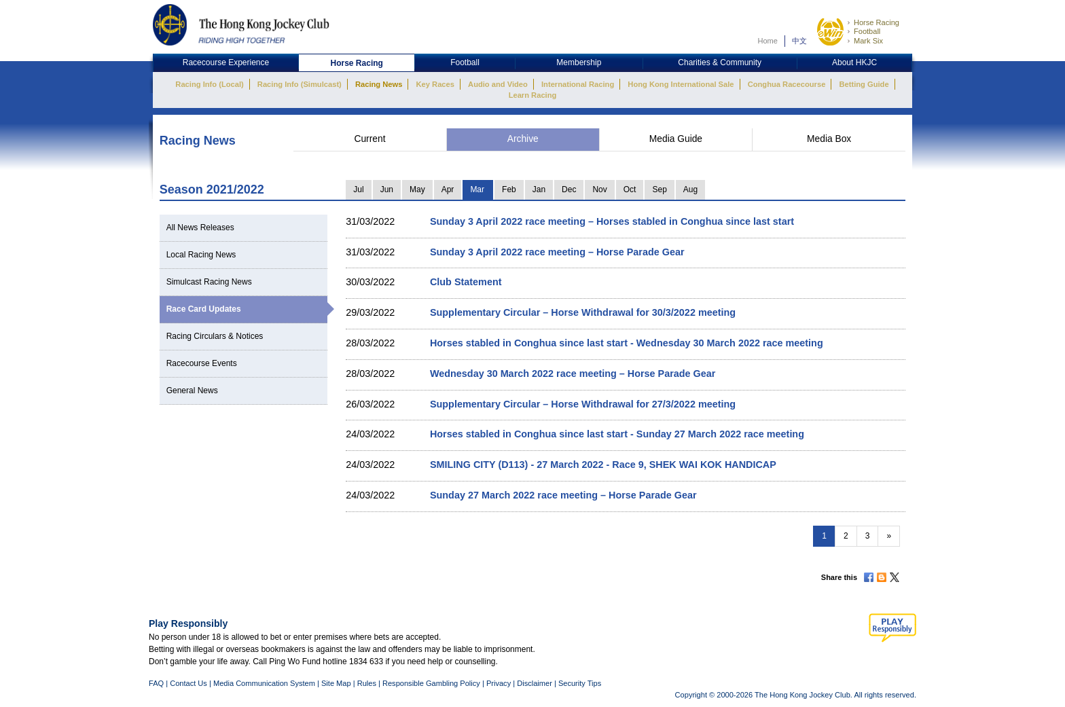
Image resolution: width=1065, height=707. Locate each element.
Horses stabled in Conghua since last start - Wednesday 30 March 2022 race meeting (626, 343)
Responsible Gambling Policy (431, 683)
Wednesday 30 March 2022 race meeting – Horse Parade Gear (572, 373)
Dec (569, 189)
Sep (659, 189)
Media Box (829, 139)
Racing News (378, 84)
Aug (690, 189)
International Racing (577, 84)
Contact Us (188, 683)
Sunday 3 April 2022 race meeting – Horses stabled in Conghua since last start (612, 221)
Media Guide (675, 139)
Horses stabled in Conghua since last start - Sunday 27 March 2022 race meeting (617, 434)
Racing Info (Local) (209, 84)
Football (867, 31)
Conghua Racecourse (787, 84)
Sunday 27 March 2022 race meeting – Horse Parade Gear (563, 495)
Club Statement (466, 281)
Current (369, 139)
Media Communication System (264, 683)
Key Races (435, 84)
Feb (509, 189)
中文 (799, 41)
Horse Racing (876, 22)
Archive (523, 139)
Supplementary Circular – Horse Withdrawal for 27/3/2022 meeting (583, 404)
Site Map (336, 683)
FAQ (156, 683)
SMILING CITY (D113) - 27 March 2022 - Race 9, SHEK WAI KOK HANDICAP (603, 464)
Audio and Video (498, 84)
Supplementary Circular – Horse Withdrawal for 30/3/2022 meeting (583, 312)
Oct (630, 189)
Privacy (498, 683)
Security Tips (579, 683)
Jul (358, 189)
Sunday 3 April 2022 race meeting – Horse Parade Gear (557, 252)
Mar (477, 189)
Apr (447, 189)
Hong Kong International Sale (681, 84)
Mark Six (868, 41)
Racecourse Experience (226, 62)
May (417, 189)
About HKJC (854, 62)
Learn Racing (533, 95)
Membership (578, 62)
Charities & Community (719, 62)
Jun (386, 189)
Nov (599, 189)
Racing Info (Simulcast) (299, 84)
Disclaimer (534, 683)
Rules (367, 683)
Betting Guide (863, 84)
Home (767, 41)
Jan (538, 189)
